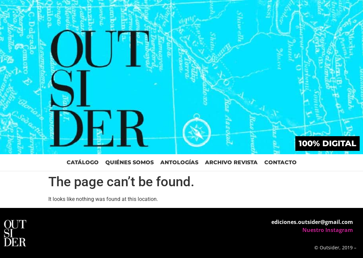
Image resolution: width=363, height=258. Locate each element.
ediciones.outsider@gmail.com (312, 222)
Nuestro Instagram (327, 230)
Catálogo (83, 162)
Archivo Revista (231, 162)
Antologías (179, 162)
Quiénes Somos (129, 162)
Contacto (280, 162)
